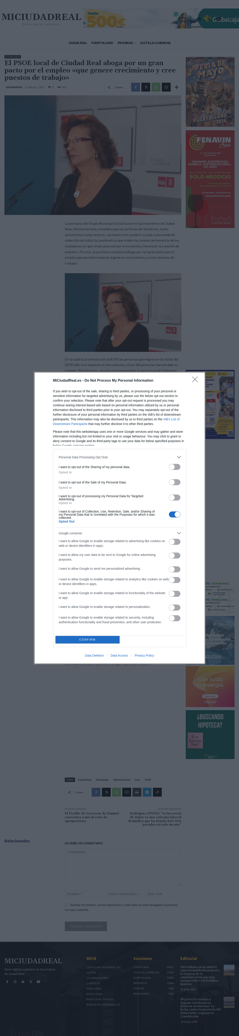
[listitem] (119, 457)
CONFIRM (87, 639)
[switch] (174, 467)
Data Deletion (94, 655)
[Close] (196, 381)
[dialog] (119, 518)
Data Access (119, 655)
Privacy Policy (144, 655)
